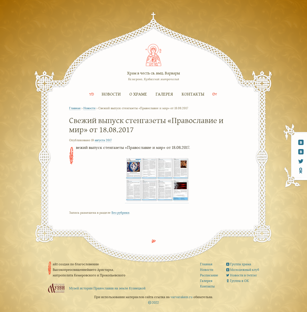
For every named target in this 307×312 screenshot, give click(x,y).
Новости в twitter (243, 275)
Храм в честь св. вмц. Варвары (153, 73)
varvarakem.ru (182, 297)
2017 (109, 140)
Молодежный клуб (244, 270)
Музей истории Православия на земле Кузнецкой (107, 288)
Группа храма (240, 264)
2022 (155, 302)
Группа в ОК (239, 281)
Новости (111, 94)
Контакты (193, 94)
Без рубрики (120, 213)
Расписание (209, 275)
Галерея (164, 94)
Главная (75, 108)
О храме (138, 94)
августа (100, 140)
